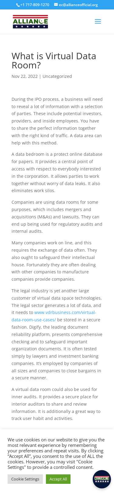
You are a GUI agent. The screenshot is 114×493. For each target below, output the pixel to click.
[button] (102, 479)
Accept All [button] (58, 479)
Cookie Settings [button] (25, 479)
